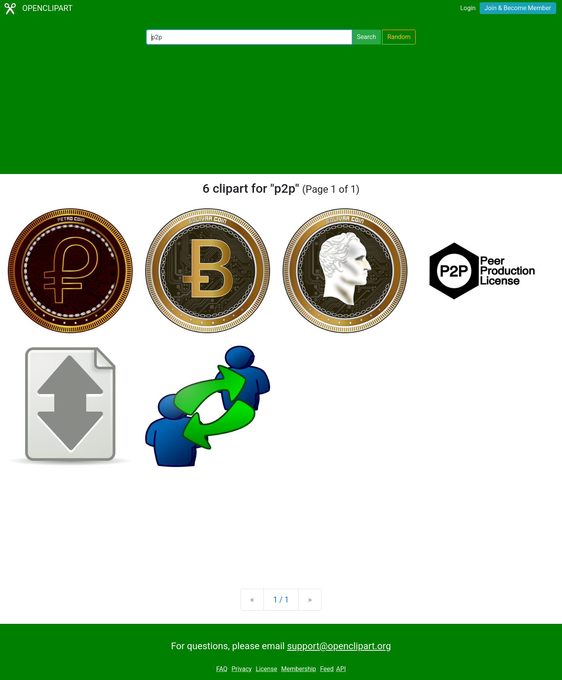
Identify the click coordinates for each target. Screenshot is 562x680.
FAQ (222, 669)
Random (399, 37)
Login (467, 8)
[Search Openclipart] (249, 37)
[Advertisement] (281, 109)
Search (366, 37)
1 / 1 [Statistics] (281, 599)
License (266, 669)
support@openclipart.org (339, 646)
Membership (298, 669)
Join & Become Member (518, 8)
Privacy (241, 669)
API (341, 669)
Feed (327, 669)
